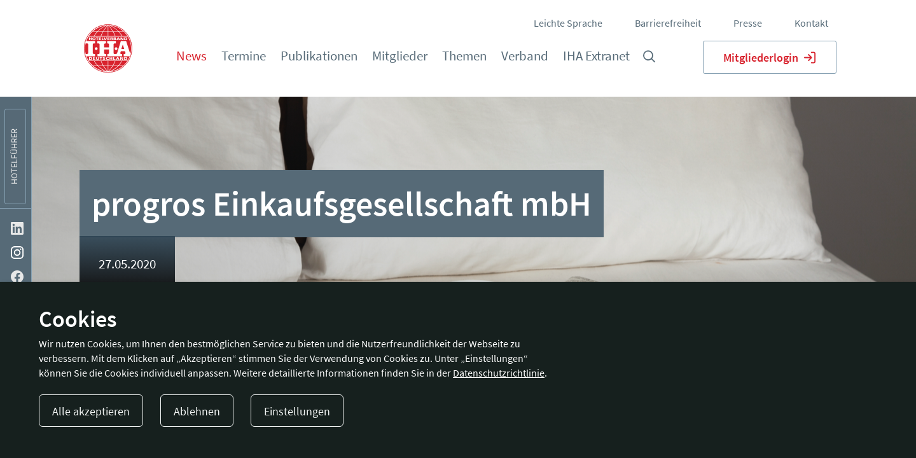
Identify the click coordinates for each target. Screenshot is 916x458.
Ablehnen (197, 411)
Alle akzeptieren (91, 411)
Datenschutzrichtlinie (499, 372)
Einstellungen (297, 411)
